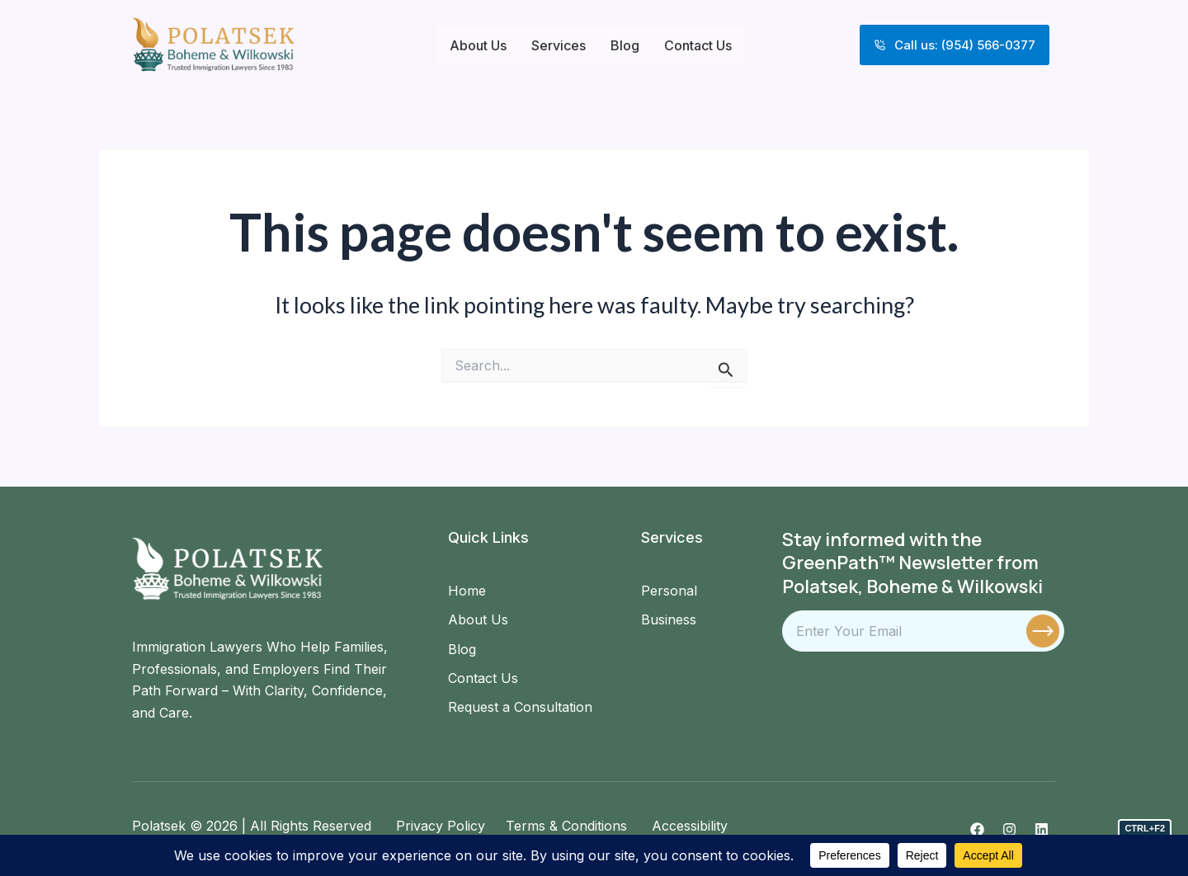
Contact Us (698, 45)
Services (558, 45)
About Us (478, 45)
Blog (624, 45)
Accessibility (688, 825)
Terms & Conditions (564, 825)
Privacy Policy (440, 825)
